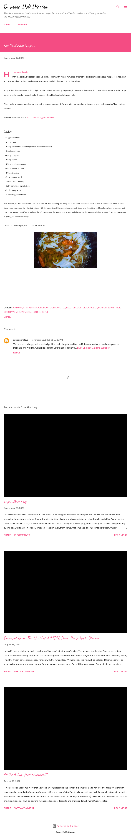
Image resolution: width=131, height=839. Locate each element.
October (91, 307)
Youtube (22, 24)
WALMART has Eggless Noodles (40, 117)
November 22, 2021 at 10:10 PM (46, 339)
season (102, 307)
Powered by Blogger (65, 825)
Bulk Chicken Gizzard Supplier (93, 347)
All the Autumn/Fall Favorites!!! (26, 774)
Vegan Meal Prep (15, 501)
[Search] (118, 6)
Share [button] (7, 316)
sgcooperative (20, 339)
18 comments (22, 535)
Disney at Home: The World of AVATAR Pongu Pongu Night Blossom (52, 638)
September (114, 307)
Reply (16, 352)
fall (68, 307)
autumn (17, 307)
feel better (79, 307)
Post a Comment (24, 671)
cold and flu (57, 307)
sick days (9, 312)
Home (7, 24)
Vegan (20, 312)
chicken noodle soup (36, 307)
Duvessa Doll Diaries (25, 6)
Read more (120, 535)
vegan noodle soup (36, 312)
